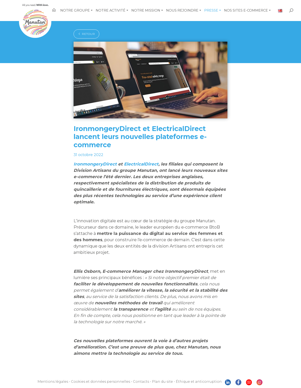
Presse (215, 10)
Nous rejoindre (187, 10)
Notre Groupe (86, 10)
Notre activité (119, 10)
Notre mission (152, 10)
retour (85, 34)
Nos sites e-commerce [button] (249, 10)
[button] (101, 10)
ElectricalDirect (132, 156)
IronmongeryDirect (92, 156)
